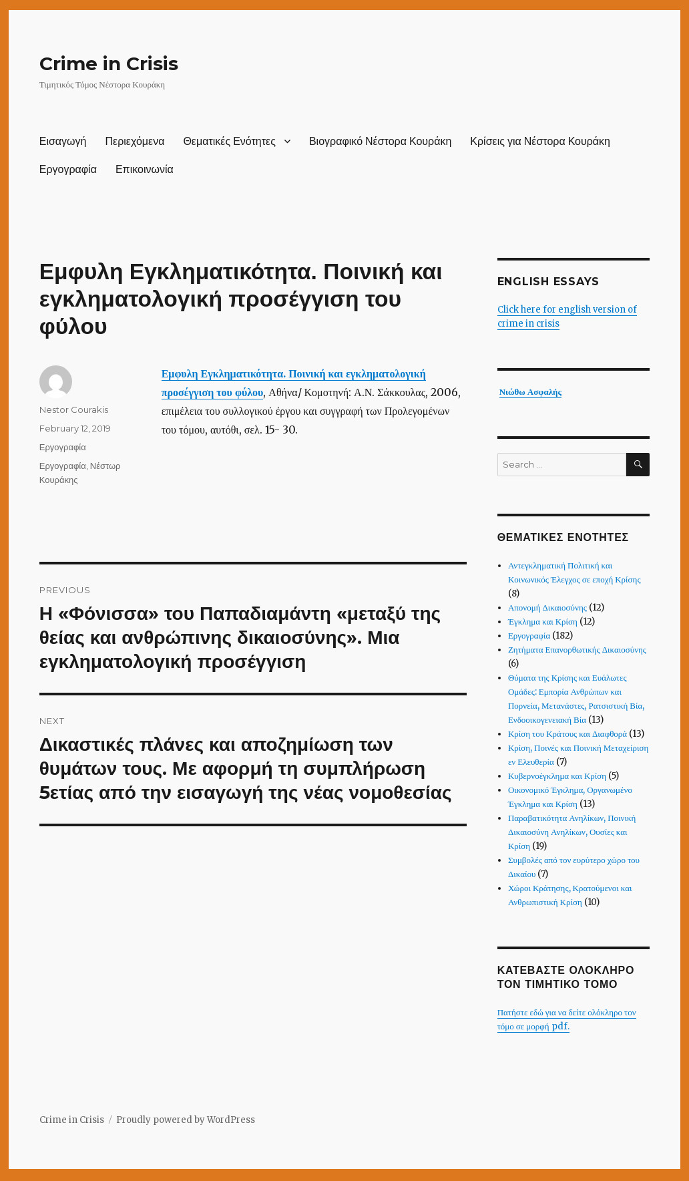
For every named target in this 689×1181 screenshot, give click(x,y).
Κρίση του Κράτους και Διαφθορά (567, 733)
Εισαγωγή (63, 141)
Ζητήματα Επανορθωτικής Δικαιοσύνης (577, 649)
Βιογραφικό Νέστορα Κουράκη (380, 141)
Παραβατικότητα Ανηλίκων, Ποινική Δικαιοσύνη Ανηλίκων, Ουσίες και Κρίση (572, 832)
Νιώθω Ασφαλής (530, 391)
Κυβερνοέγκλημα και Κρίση (557, 776)
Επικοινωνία (145, 169)
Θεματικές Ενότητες (229, 141)
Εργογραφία (68, 169)
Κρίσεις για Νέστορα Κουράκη (540, 141)
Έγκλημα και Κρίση (543, 621)
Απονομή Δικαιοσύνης (547, 607)
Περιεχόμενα (134, 141)
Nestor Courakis (73, 409)
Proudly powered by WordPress (185, 1120)
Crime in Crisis (108, 63)
